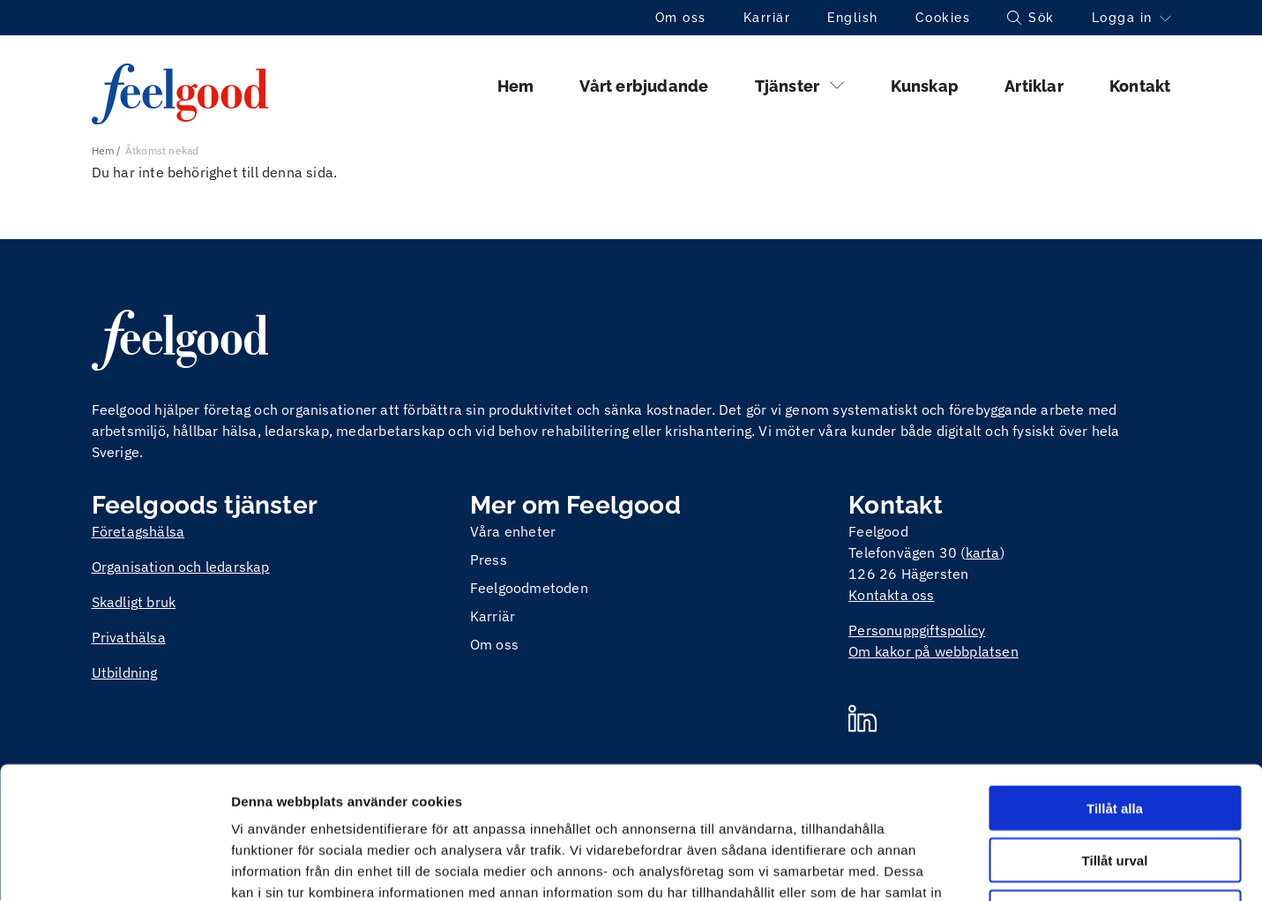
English (852, 18)
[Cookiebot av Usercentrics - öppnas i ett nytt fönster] (114, 866)
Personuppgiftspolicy (916, 630)
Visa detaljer (958, 866)
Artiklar (1034, 86)
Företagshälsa (138, 531)
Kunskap (925, 86)
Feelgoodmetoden (529, 588)
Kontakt (1139, 86)
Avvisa (1115, 788)
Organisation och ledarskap (181, 566)
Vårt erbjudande (643, 86)
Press (488, 559)
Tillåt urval (1115, 736)
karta (983, 552)
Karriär (767, 18)
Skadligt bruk (134, 602)
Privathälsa (129, 637)
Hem (515, 86)
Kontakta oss (891, 595)
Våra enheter (513, 531)
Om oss (680, 18)
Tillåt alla (1115, 684)
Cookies (943, 18)
